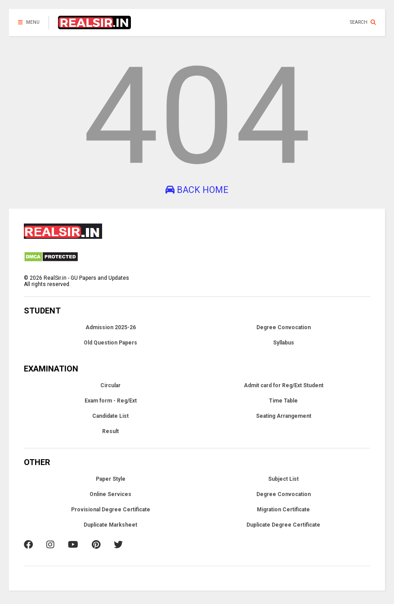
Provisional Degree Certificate (110, 509)
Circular (110, 385)
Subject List (283, 479)
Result (110, 431)
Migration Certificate (283, 509)
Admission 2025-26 (110, 327)
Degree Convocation (283, 327)
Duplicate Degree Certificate (283, 525)
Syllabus (283, 343)
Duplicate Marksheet (110, 525)
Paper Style (110, 479)
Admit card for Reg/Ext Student (283, 385)
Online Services (110, 494)
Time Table (283, 401)
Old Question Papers (110, 343)
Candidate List (110, 416)
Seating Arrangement (283, 416)
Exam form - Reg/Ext (111, 401)
